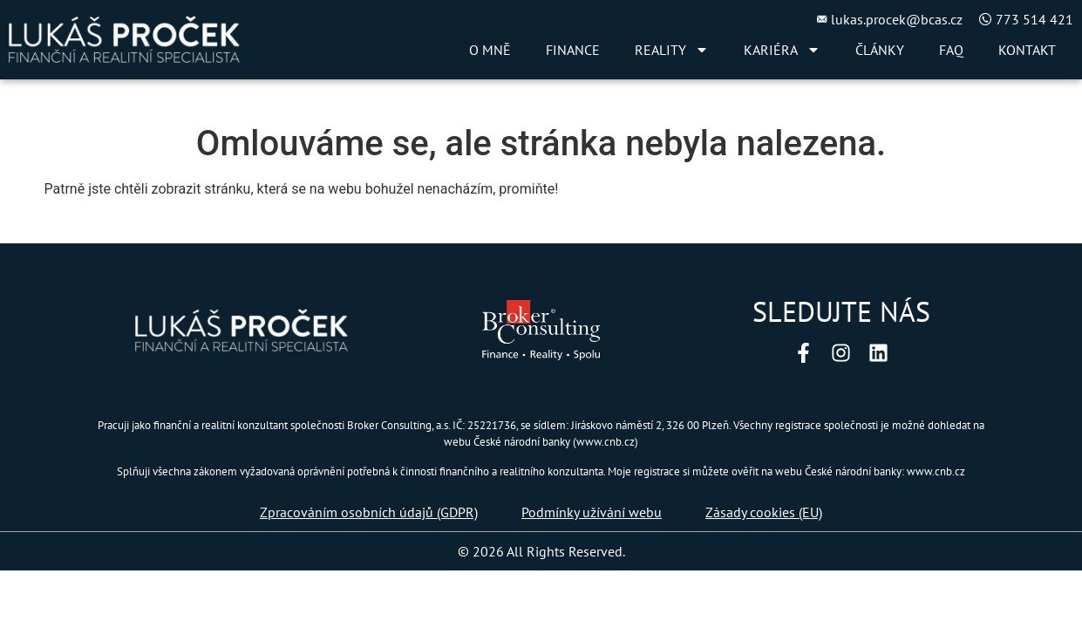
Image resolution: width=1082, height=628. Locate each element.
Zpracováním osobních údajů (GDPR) (369, 512)
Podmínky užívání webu (591, 512)
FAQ (951, 49)
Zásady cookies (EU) (763, 512)
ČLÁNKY (879, 49)
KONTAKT (1027, 49)
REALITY (672, 49)
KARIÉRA (782, 49)
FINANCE (573, 49)
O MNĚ (490, 49)
